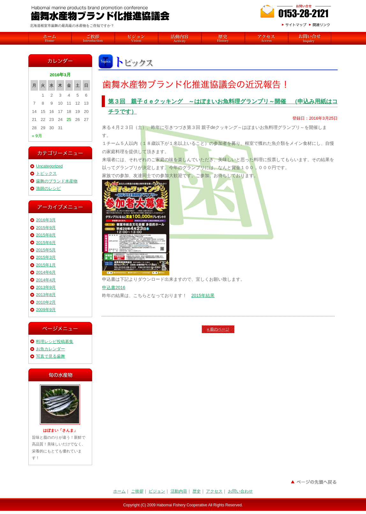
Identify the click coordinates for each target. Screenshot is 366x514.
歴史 (223, 38)
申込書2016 (113, 287)
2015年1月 (46, 265)
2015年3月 (46, 257)
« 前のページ (218, 329)
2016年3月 (46, 220)
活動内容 (179, 38)
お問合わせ (296, 11)
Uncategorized (49, 166)
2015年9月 (46, 227)
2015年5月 (46, 250)
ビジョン (136, 38)
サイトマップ (293, 24)
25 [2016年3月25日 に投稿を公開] (69, 119)
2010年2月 (46, 302)
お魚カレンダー (50, 348)
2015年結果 (203, 295)
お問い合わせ (240, 491)
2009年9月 (46, 309)
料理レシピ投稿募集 (54, 341)
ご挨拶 (93, 38)
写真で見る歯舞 (50, 356)
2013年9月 (46, 287)
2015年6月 (46, 242)
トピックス (46, 173)
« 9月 (37, 135)
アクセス (266, 38)
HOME (49, 38)
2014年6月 (46, 272)
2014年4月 (46, 280)
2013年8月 (46, 294)
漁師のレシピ (48, 188)
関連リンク (320, 24)
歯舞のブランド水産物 (56, 181)
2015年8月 (46, 235)
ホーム (119, 491)
